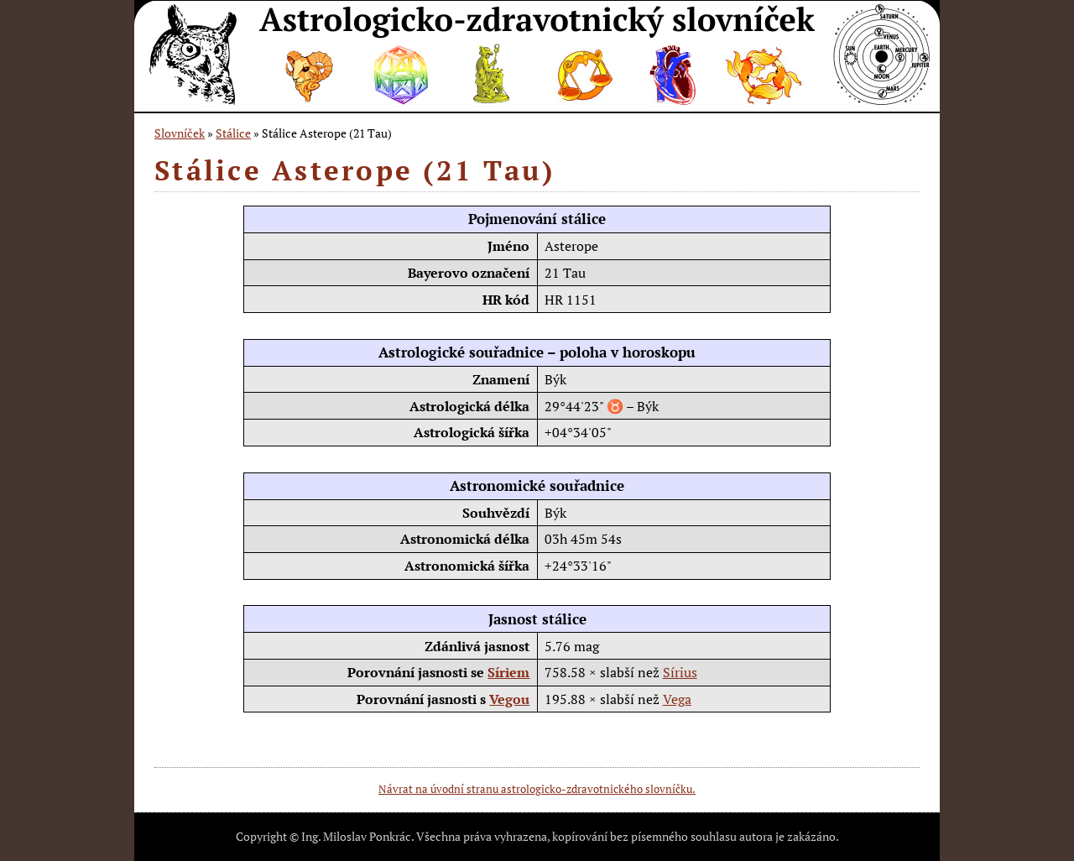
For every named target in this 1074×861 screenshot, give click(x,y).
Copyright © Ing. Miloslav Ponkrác (323, 836)
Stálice (233, 133)
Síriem (508, 672)
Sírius (680, 672)
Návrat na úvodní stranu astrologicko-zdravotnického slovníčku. (537, 788)
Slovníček (179, 133)
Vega (677, 699)
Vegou (509, 699)
